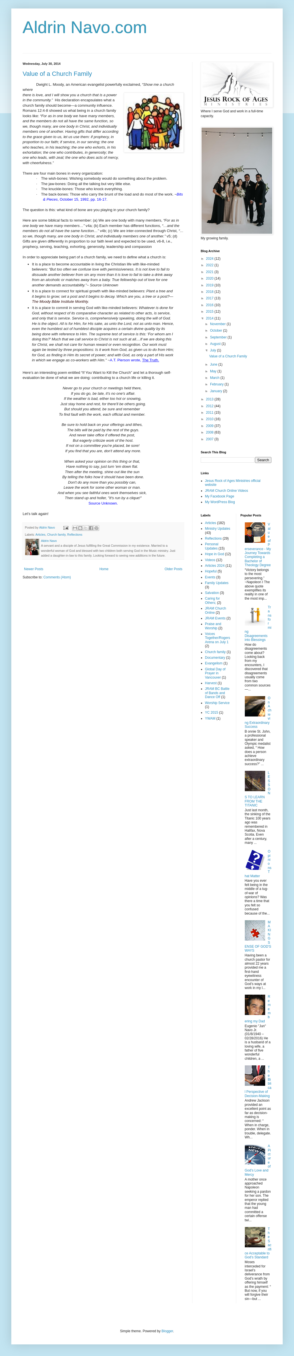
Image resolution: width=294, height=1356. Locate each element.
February (217, 384)
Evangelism (213, 663)
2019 (210, 285)
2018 (210, 292)
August (216, 344)
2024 (210, 259)
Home (104, 569)
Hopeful (211, 571)
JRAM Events (215, 618)
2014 (210, 318)
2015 (210, 312)
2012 (210, 406)
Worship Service (217, 703)
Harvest (211, 683)
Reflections (74, 534)
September (219, 337)
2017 (210, 298)
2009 (210, 426)
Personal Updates (211, 546)
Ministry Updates (217, 529)
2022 (210, 265)
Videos (210, 560)
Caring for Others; (212, 600)
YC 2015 (211, 713)
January (216, 391)
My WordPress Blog (220, 502)
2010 (210, 419)
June (214, 364)
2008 (210, 432)
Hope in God (214, 554)
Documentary (215, 658)
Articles (40, 534)
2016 (210, 305)
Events (210, 577)
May (213, 371)
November (218, 324)
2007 (210, 439)
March (215, 378)
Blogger (167, 1331)
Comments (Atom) (57, 577)
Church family (56, 534)
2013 (210, 399)
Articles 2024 (214, 566)
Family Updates (216, 583)
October (216, 330)
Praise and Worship (213, 626)
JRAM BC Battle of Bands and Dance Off (217, 693)
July (213, 350)
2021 (210, 272)
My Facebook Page (219, 496)
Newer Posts (33, 569)
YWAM (210, 718)
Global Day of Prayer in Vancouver (215, 673)
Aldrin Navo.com (85, 27)
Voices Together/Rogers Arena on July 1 (217, 638)
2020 (210, 278)
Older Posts (173, 569)
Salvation (212, 593)
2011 (210, 413)
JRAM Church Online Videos (226, 491)
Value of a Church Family (57, 73)
